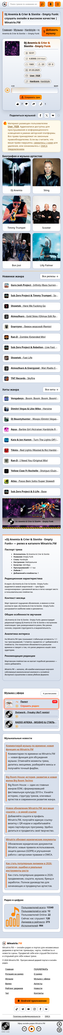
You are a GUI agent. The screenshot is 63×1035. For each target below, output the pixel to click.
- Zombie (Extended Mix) (28, 336)
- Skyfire (23, 378)
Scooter (46, 227)
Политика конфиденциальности (26, 1016)
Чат (7, 993)
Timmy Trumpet (16, 227)
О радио (38, 974)
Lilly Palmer (46, 265)
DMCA (47, 1016)
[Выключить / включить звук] (59, 1024)
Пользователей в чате (33, 911)
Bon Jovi (16, 265)
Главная (7, 29)
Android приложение (32, 1000)
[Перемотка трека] (39, 716)
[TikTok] (16, 1009)
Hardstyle (30, 29)
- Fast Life (21, 357)
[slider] (34, 90)
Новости (38, 988)
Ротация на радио (14, 974)
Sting (46, 190)
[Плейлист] (59, 1029)
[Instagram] (34, 1009)
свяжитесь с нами (43, 142)
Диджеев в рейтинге (32, 922)
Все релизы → (50, 276)
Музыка (18, 29)
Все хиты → (51, 389)
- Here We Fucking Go (28, 305)
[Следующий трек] (38, 1028)
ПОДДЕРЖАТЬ (41, 969)
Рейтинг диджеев (14, 988)
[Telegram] (22, 1009)
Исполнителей (29, 925)
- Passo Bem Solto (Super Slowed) (32, 481)
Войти (50, 4)
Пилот (24, 701)
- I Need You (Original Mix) (29, 460)
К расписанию (49, 693)
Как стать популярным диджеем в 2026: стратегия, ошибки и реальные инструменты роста (29, 867)
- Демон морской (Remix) (31, 326)
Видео (8, 983)
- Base (29, 491)
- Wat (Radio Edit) (35, 368)
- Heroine (31, 408)
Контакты (39, 993)
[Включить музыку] (31, 1029)
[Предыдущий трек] (24, 1028)
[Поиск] (27, 4)
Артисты (38, 983)
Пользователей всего (33, 907)
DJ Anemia (16, 190)
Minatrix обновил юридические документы (31, 839)
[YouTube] (28, 1009)
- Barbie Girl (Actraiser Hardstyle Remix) (36, 429)
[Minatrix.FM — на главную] (4, 4)
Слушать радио (30, 706)
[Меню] (58, 4)
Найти (42, 4)
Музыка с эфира (42, 978)
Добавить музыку (50, 31)
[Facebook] (40, 1009)
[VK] (46, 1009)
